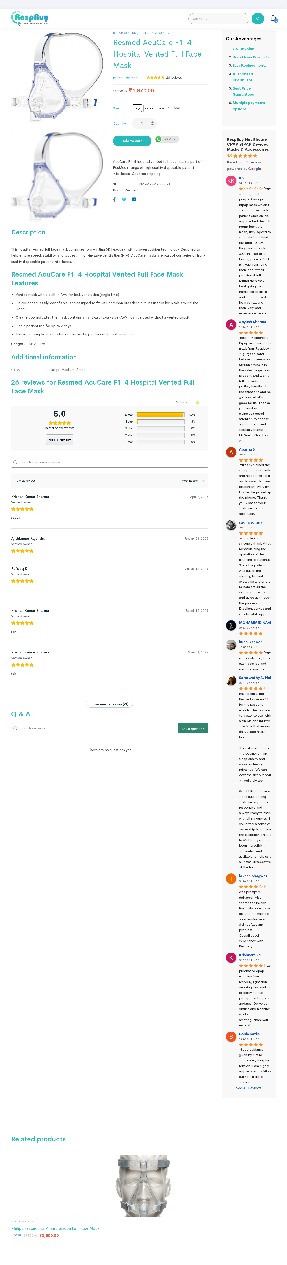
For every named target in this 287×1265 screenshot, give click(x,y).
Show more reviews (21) (109, 704)
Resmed (131, 77)
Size (116, 108)
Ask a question (193, 728)
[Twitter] (124, 200)
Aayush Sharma (252, 321)
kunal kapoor (250, 642)
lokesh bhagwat (253, 875)
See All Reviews (248, 1088)
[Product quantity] (144, 123)
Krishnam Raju (251, 955)
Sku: (116, 184)
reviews (174, 77)
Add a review (60, 439)
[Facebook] (114, 200)
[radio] (137, 108)
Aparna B (247, 449)
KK (241, 178)
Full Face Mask (155, 33)
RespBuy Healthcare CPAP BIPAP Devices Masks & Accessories (248, 144)
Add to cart (132, 141)
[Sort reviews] (192, 480)
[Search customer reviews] (109, 462)
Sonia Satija (249, 1034)
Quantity (119, 123)
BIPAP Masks (124, 33)
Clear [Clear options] (176, 108)
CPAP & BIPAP (36, 343)
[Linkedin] (134, 200)
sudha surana (250, 522)
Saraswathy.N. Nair (255, 677)
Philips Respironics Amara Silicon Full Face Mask (55, 1228)
